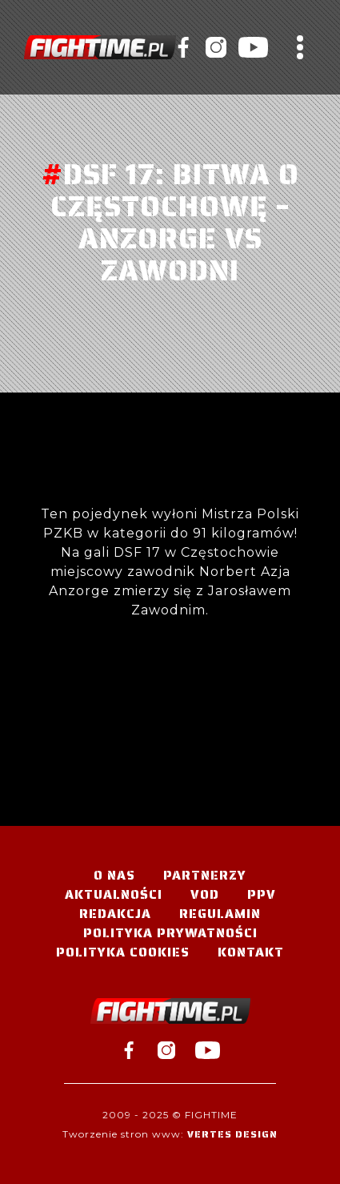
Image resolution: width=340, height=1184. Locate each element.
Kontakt (251, 952)
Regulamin (220, 914)
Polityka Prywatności (170, 933)
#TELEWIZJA (100, 47)
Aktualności (113, 894)
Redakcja (115, 914)
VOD (204, 894)
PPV (261, 894)
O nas (114, 875)
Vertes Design (232, 1134)
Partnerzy (204, 875)
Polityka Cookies (123, 952)
